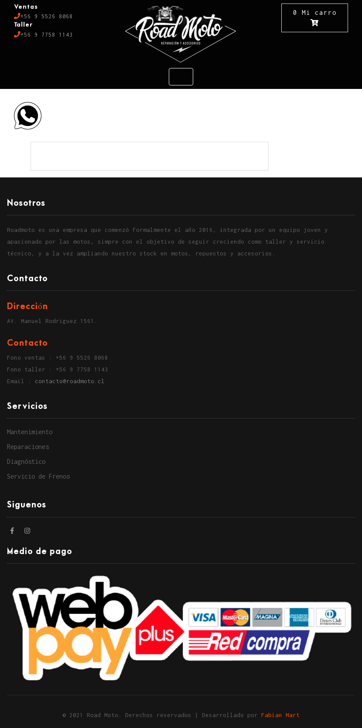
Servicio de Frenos (38, 476)
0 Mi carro (315, 17)
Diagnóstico (26, 461)
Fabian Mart (280, 715)
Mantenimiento (29, 431)
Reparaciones (28, 446)
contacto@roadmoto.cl (70, 381)
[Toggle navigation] (181, 76)
